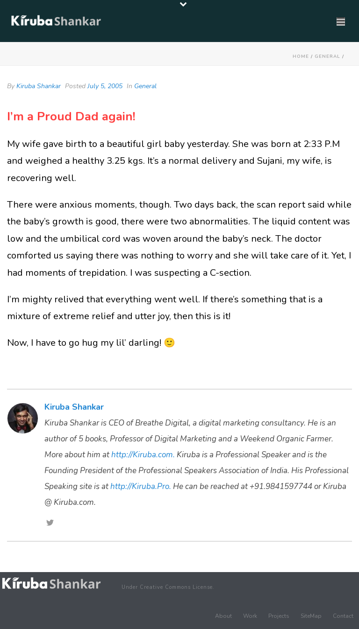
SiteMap (311, 616)
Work (250, 616)
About (223, 616)
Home (301, 56)
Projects (278, 616)
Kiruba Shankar (38, 86)
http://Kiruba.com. (143, 454)
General (327, 56)
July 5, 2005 (104, 86)
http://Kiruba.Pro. (140, 486)
